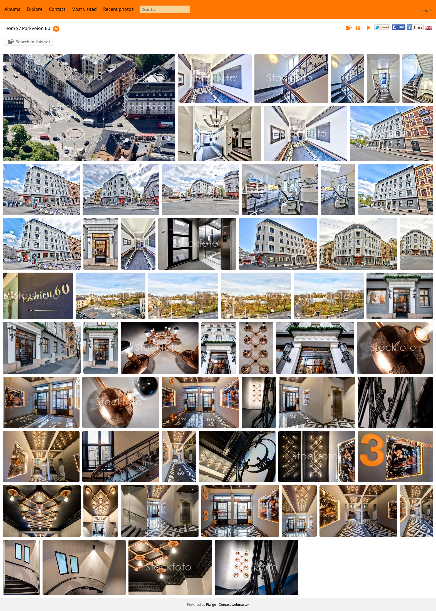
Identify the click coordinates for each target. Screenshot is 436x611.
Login (426, 9)
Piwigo (211, 604)
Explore (35, 9)
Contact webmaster (234, 604)
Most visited (84, 9)
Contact (57, 9)
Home (11, 28)
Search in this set (33, 41)
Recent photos (118, 9)
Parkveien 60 (36, 28)
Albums (12, 9)
